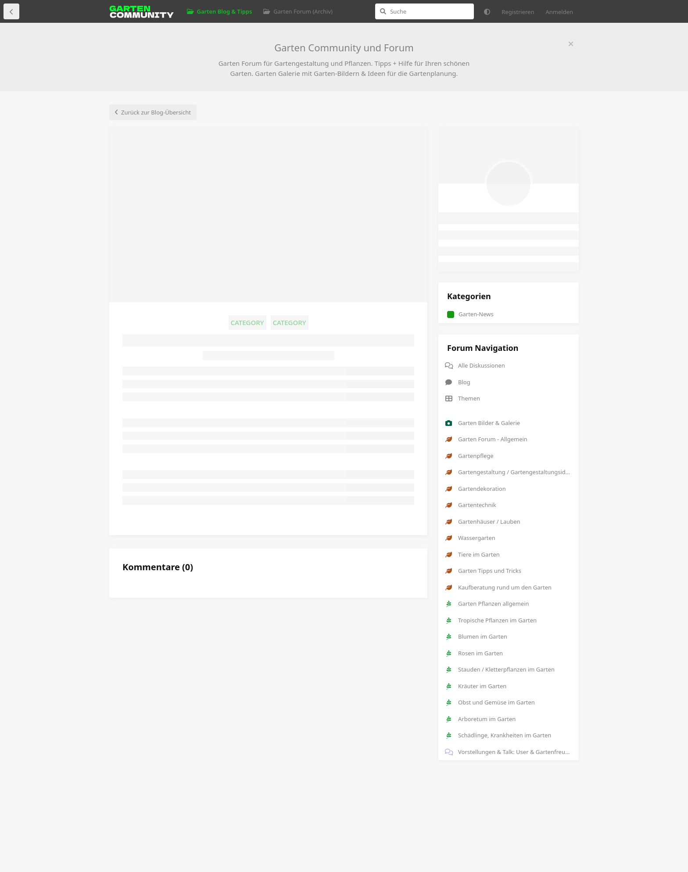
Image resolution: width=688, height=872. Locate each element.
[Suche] (424, 11)
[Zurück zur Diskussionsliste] (11, 11)
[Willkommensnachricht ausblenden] (571, 44)
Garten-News (470, 314)
